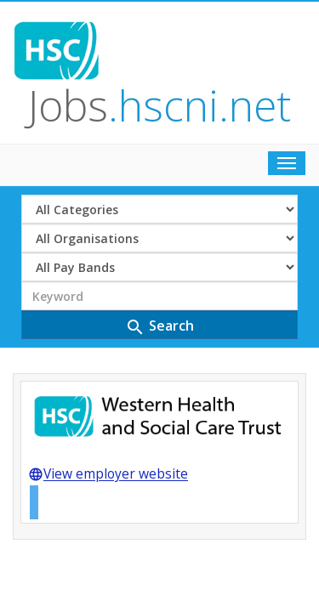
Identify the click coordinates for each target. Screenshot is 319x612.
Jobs (193, 37)
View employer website (108, 340)
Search (159, 190)
